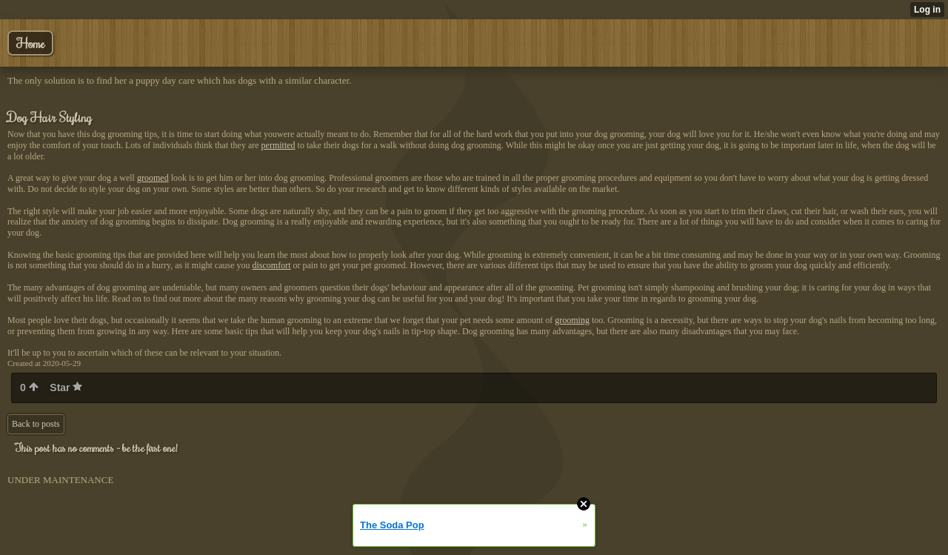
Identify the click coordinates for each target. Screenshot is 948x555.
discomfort (272, 265)
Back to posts (36, 424)
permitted (278, 145)
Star (66, 387)
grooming (572, 320)
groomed (153, 178)
